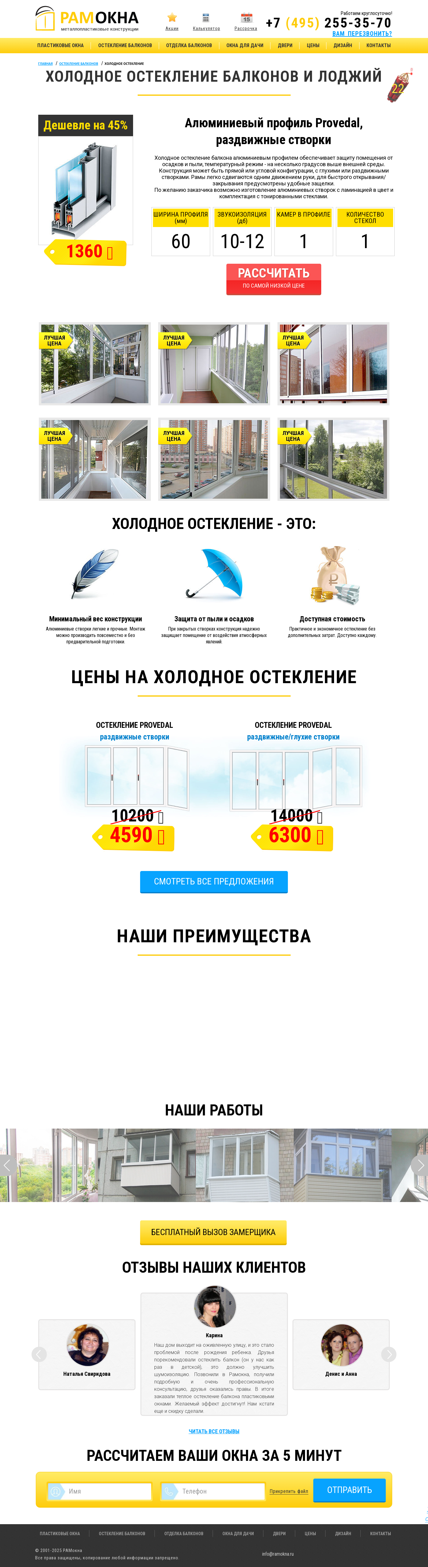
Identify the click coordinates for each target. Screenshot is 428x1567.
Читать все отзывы (214, 1431)
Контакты (379, 45)
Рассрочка (246, 28)
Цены (313, 45)
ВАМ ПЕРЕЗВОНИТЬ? (362, 34)
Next (419, 1165)
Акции (172, 28)
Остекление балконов (125, 45)
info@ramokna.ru (278, 1554)
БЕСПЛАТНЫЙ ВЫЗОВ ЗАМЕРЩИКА (213, 1232)
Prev (8, 1165)
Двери (285, 45)
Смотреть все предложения (214, 881)
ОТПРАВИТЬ (349, 1489)
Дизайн (342, 45)
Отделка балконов (189, 45)
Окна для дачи (244, 45)
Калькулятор (206, 28)
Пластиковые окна (60, 45)
